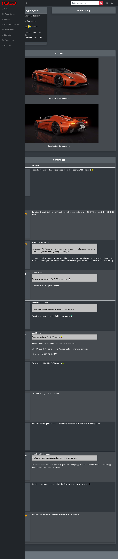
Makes (6, 19)
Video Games (8, 14)
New (5, 9)
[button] (107, 3)
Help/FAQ (7, 45)
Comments (8, 40)
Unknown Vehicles (10, 24)
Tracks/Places (8, 29)
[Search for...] (85, 3)
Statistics (7, 35)
